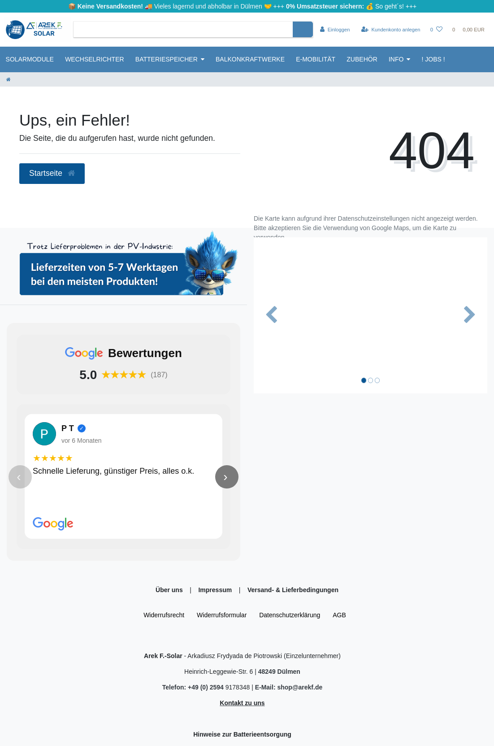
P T (67, 428)
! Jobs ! (433, 59)
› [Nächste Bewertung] (225, 477)
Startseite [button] (52, 173)
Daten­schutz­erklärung (289, 615)
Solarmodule (30, 59)
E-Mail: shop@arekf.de (289, 687)
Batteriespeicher (166, 59)
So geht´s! (389, 6)
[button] (271, 315)
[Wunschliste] (436, 29)
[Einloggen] (335, 29)
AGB (339, 615)
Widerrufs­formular (222, 615)
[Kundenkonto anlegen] (390, 29)
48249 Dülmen (279, 671)
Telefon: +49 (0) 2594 (193, 687)
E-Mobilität (315, 59)
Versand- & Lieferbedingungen (292, 589)
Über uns (170, 589)
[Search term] (183, 29)
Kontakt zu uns (242, 703)
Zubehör (362, 59)
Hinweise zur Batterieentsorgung (242, 734)
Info (396, 59)
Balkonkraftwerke (250, 59)
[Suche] (303, 29)
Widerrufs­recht (163, 615)
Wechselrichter (94, 59)
